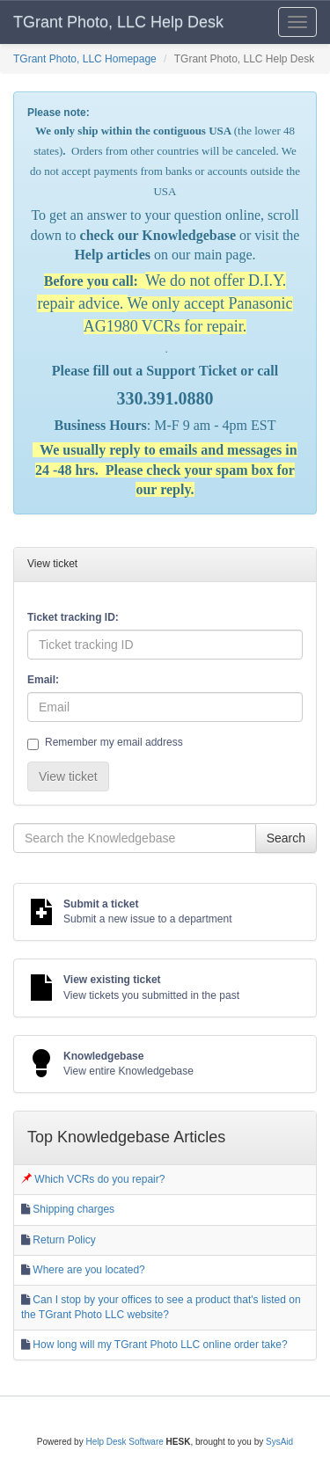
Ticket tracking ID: (73, 617)
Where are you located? (88, 1270)
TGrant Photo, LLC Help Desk (118, 22)
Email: (43, 680)
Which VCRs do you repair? (99, 1179)
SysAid (279, 1442)
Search (286, 838)
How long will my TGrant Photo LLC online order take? (160, 1344)
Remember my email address (105, 743)
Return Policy (64, 1240)
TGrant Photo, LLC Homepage (85, 59)
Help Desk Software (124, 1442)
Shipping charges (73, 1209)
